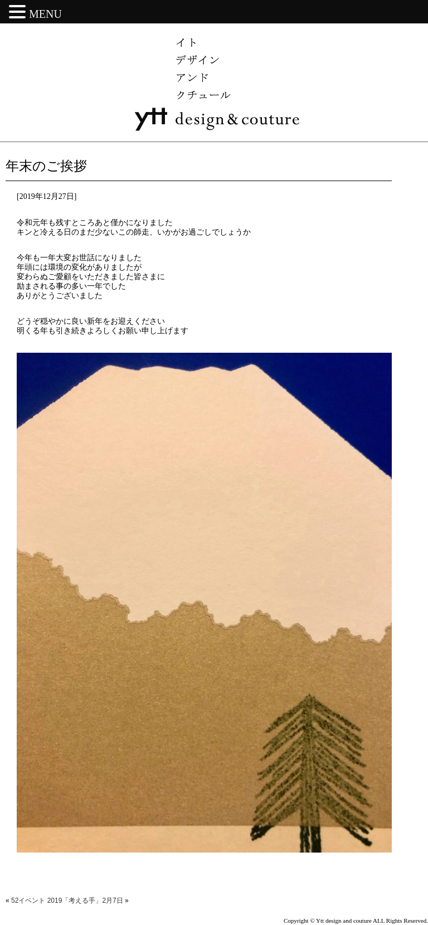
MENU (45, 14)
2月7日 (112, 900)
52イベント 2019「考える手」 (56, 900)
